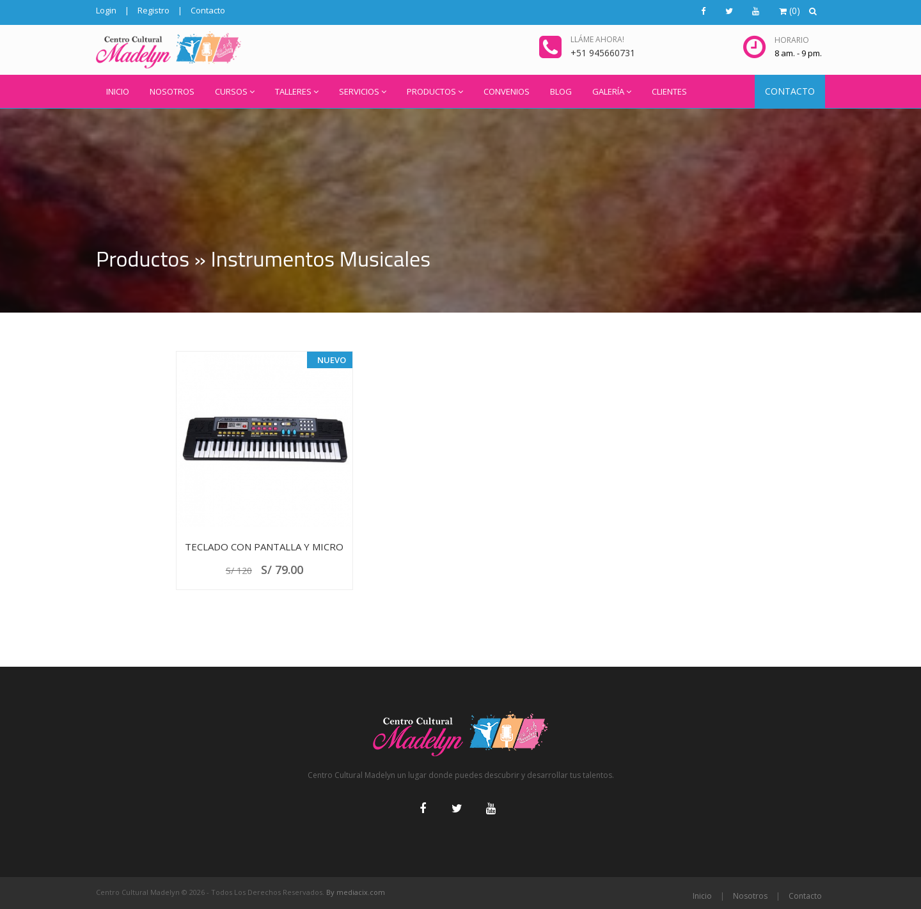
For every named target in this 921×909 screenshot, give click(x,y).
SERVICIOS (362, 91)
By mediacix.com (355, 892)
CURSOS (235, 91)
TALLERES (297, 91)
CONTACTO (790, 91)
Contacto (208, 10)
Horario (792, 40)
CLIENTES (669, 91)
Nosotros (750, 895)
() (789, 10)
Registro (153, 10)
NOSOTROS (172, 91)
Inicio (702, 895)
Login (106, 10)
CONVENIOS (507, 91)
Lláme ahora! (597, 39)
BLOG (561, 91)
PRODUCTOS (435, 91)
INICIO (117, 91)
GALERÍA (611, 91)
